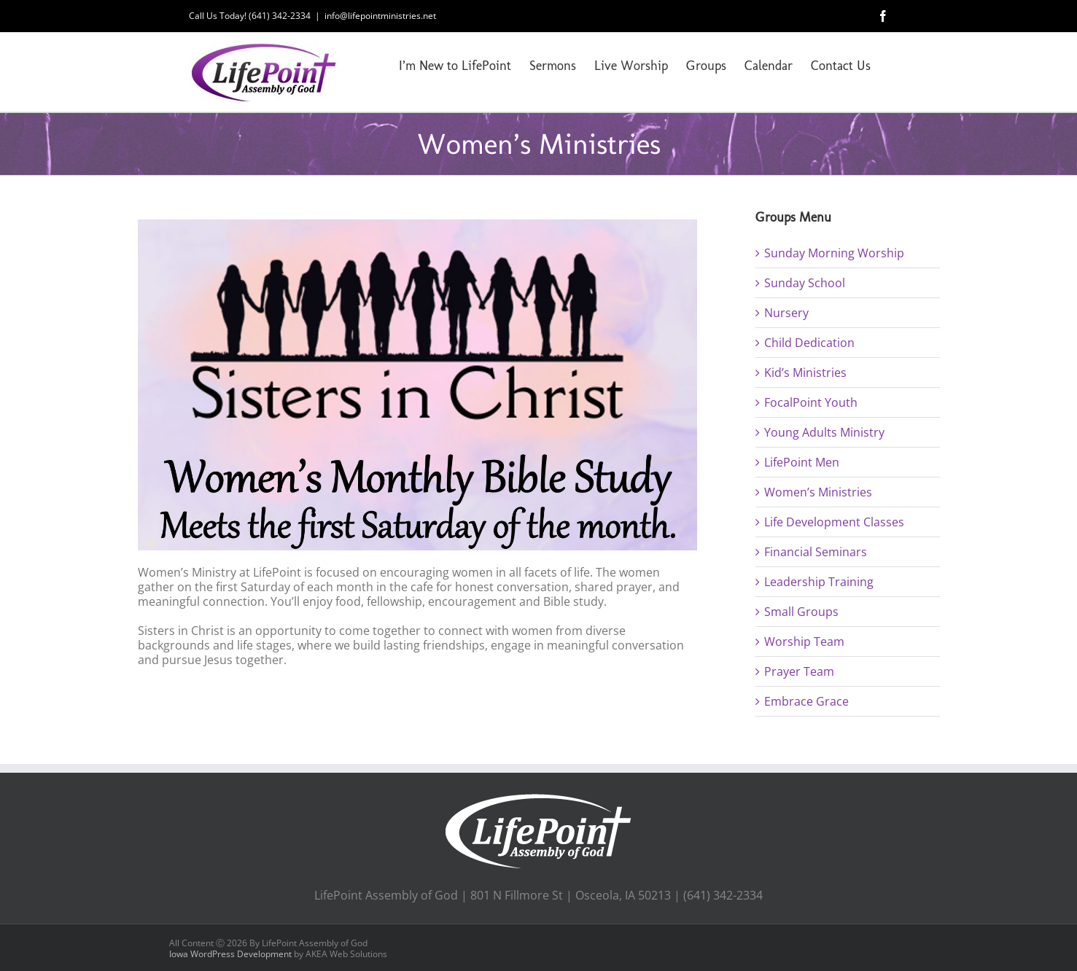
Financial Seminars (815, 552)
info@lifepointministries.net (380, 15)
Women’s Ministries (818, 492)
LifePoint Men (801, 462)
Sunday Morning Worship (834, 253)
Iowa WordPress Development (230, 954)
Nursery (786, 313)
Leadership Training (819, 582)
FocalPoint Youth (811, 402)
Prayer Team (799, 671)
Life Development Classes (834, 522)
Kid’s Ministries (805, 372)
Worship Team (804, 641)
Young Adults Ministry (824, 432)
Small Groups (801, 612)
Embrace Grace (806, 701)
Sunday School (804, 283)
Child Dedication (809, 343)
